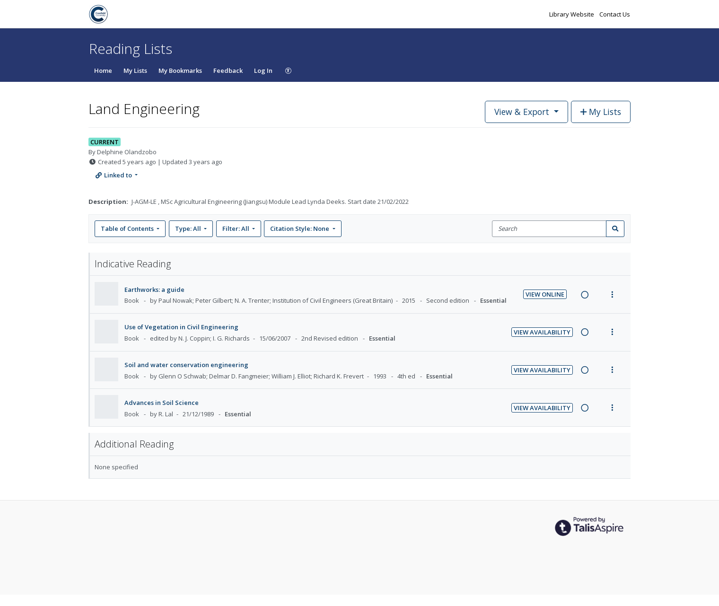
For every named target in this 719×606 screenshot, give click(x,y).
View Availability (542, 332)
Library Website (572, 14)
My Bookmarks (180, 70)
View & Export (523, 111)
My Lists (135, 70)
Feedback (228, 70)
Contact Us (614, 14)
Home (103, 70)
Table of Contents (128, 228)
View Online (545, 294)
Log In (263, 70)
